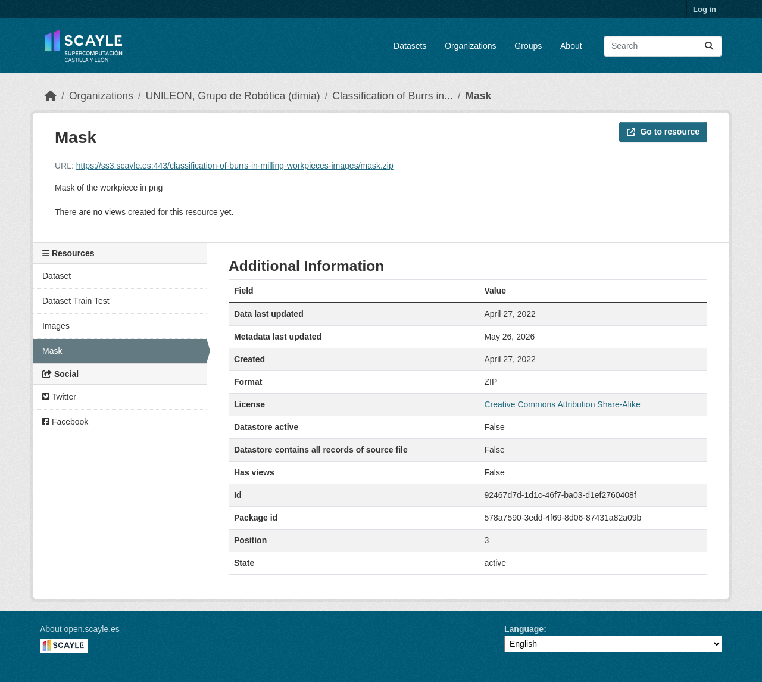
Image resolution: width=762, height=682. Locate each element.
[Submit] (709, 46)
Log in (704, 9)
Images (56, 326)
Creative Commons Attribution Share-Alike (562, 404)
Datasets (410, 46)
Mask (479, 96)
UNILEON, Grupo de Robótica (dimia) (233, 96)
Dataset (56, 276)
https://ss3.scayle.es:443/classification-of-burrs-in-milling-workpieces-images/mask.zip (235, 165)
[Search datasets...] (663, 46)
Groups (528, 46)
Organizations (470, 46)
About (571, 46)
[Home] (51, 96)
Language (524, 629)
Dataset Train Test (76, 301)
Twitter (59, 396)
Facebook (65, 421)
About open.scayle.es (80, 629)
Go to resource (663, 131)
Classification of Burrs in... (392, 96)
